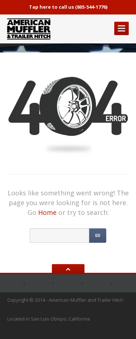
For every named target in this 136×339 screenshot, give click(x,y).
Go (97, 235)
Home (47, 212)
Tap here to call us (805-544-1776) (68, 7)
